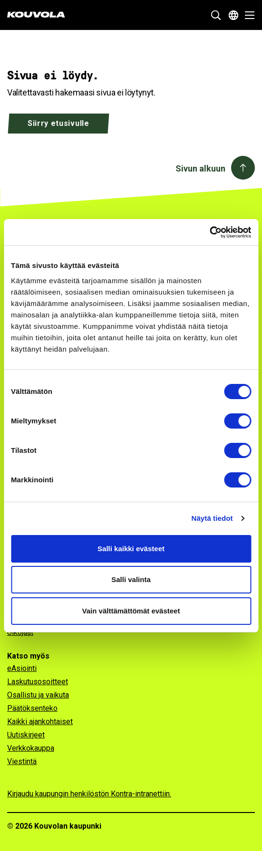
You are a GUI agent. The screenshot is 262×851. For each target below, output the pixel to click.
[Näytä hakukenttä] (216, 15)
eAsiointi (22, 668)
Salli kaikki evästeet (131, 549)
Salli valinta (131, 579)
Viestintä (22, 761)
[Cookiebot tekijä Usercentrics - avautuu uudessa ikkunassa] (209, 232)
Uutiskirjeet (26, 734)
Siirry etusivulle (58, 123)
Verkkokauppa (30, 748)
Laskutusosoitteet (37, 681)
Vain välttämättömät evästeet (131, 611)
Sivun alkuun (200, 168)
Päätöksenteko (32, 708)
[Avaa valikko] (247, 15)
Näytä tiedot (212, 518)
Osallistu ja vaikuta (38, 694)
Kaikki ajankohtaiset (40, 721)
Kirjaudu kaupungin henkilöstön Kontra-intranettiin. (89, 793)
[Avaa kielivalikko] (233, 15)
